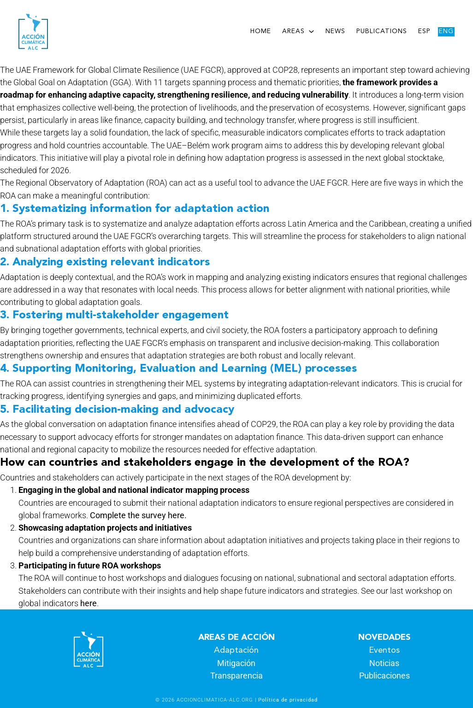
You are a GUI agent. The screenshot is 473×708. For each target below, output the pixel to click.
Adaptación (236, 650)
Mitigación (236, 663)
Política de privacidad (288, 700)
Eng (446, 32)
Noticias (384, 663)
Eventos (384, 650)
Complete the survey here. (138, 515)
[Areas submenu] (311, 31)
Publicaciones (384, 675)
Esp (424, 32)
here (88, 603)
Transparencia (236, 675)
